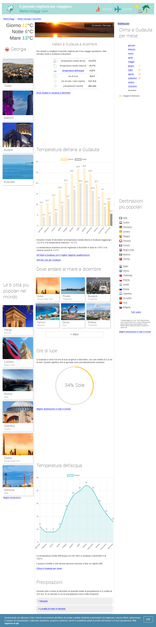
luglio (130, 70)
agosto (131, 74)
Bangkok (92, 296)
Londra (9, 362)
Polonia (126, 280)
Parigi (8, 330)
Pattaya (92, 322)
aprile (130, 57)
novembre (132, 86)
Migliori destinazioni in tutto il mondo (53, 409)
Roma (8, 394)
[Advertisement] (74, 117)
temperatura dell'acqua (73, 70)
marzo (131, 53)
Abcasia (44, 601)
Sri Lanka (127, 298)
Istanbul (9, 426)
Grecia (126, 271)
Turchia (7, 429)
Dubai (40, 296)
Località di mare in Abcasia (53, 608)
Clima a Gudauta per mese (49, 568)
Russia (126, 289)
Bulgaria (126, 307)
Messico (126, 254)
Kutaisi (8, 150)
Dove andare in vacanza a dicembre (53, 93)
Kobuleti (9, 182)
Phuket (66, 296)
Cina (125, 302)
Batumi (9, 118)
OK (148, 619)
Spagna (126, 236)
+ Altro (74, 334)
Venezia (9, 490)
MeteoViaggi (8, 19)
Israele (126, 284)
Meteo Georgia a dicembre (29, 19)
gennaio (131, 45)
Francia (7, 333)
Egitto (125, 266)
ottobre (131, 82)
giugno (131, 66)
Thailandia (127, 275)
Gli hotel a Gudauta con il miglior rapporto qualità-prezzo (63, 255)
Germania (127, 227)
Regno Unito (9, 365)
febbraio (131, 49)
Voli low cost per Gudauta (48, 260)
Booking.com (123, 23)
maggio (131, 62)
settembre (132, 78)
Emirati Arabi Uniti (12, 461)
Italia (6, 397)
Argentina (127, 293)
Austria (126, 222)
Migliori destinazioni (12, 497)
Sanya (66, 322)
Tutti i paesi (136, 312)
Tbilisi (8, 86)
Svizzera (127, 241)
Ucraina (126, 231)
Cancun (41, 322)
